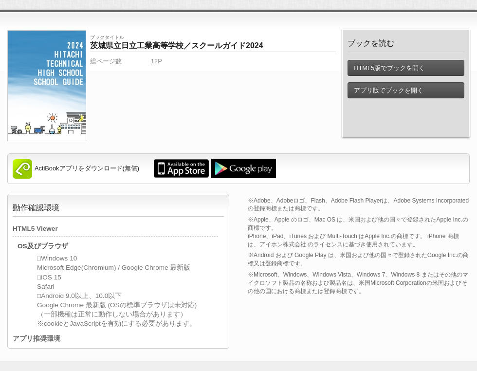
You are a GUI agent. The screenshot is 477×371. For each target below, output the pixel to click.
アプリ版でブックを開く (388, 90)
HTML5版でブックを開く (389, 68)
